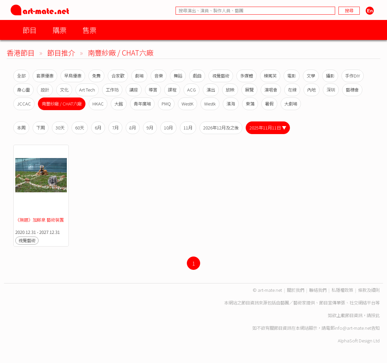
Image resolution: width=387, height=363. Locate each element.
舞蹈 (178, 76)
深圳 (330, 90)
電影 (291, 76)
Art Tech (87, 90)
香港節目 (21, 52)
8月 (132, 127)
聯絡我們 (317, 290)
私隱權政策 (342, 290)
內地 (311, 90)
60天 (79, 127)
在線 (292, 90)
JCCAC (24, 103)
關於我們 (295, 290)
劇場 (139, 76)
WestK (188, 103)
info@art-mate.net (352, 328)
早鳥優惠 (72, 76)
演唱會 (270, 90)
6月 (98, 127)
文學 (311, 76)
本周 (21, 127)
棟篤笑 (270, 76)
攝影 (330, 76)
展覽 (249, 90)
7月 (115, 127)
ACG (191, 90)
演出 (210, 90)
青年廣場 (142, 103)
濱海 (230, 103)
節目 (30, 30)
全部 (21, 76)
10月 (168, 127)
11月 (188, 127)
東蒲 (250, 103)
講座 (133, 90)
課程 (172, 90)
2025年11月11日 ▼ (267, 127)
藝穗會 (352, 90)
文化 (64, 90)
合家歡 (117, 76)
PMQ (166, 103)
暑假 (269, 103)
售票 (89, 30)
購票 (59, 30)
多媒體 (246, 76)
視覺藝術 (220, 76)
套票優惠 (45, 76)
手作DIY (352, 76)
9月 (150, 127)
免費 (96, 76)
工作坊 (112, 90)
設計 (45, 90)
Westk (210, 103)
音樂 (158, 76)
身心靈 (23, 90)
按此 (375, 315)
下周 (40, 127)
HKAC (98, 103)
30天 (60, 127)
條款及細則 (369, 290)
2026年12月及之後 (221, 127)
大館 (118, 103)
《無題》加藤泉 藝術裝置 (39, 220)
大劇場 (290, 103)
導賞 (153, 90)
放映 (230, 90)
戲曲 (197, 76)
